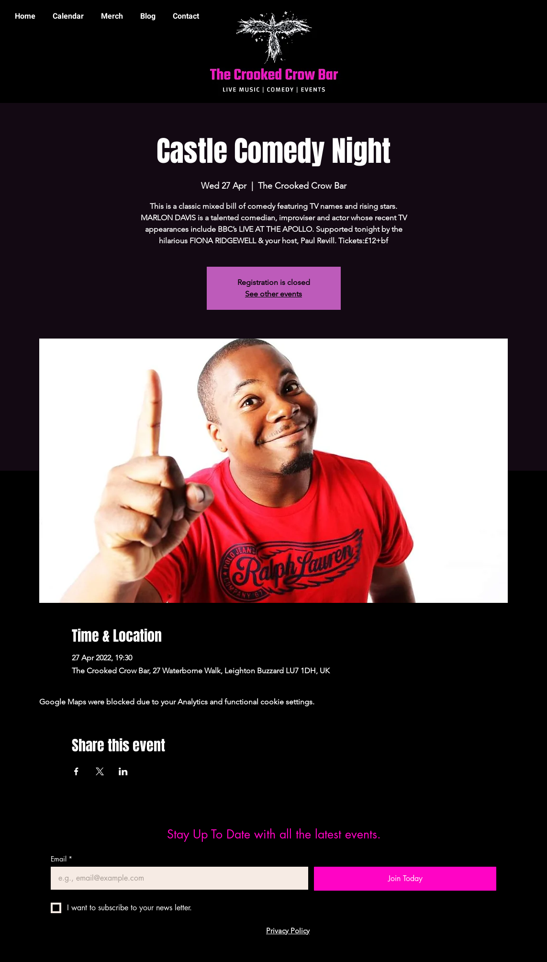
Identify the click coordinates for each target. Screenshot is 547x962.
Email (61, 859)
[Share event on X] (99, 771)
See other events (273, 293)
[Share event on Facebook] (76, 771)
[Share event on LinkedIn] (123, 771)
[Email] (177, 878)
